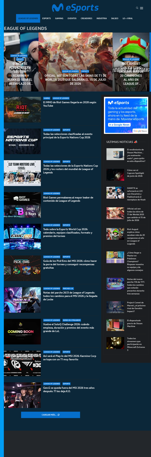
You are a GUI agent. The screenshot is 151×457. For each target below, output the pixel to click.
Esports (46, 18)
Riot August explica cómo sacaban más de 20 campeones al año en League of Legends (131, 74)
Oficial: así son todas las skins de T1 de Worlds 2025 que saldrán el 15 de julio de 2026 (75, 79)
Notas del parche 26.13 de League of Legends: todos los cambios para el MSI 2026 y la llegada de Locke (70, 296)
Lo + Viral (128, 18)
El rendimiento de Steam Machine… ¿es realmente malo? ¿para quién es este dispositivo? (136, 155)
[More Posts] (50, 415)
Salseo (114, 18)
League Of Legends (28, 18)
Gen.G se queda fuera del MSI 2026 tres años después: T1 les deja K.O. (69, 389)
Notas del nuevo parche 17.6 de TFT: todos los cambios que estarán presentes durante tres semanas (136, 286)
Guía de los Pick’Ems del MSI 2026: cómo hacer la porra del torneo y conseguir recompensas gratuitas (70, 265)
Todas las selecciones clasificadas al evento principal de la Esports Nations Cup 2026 (67, 135)
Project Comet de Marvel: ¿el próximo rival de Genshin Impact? (136, 307)
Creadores (86, 18)
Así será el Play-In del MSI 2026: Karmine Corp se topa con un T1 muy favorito (69, 357)
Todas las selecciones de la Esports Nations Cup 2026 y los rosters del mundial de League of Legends (70, 169)
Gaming (59, 18)
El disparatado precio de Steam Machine (134, 323)
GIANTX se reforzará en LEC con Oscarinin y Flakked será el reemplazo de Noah (20, 74)
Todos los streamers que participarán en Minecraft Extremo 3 (136, 344)
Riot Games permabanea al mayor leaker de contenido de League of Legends (68, 199)
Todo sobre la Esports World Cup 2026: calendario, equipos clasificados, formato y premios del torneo (67, 232)
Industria (102, 18)
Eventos (72, 18)
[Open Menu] (141, 8)
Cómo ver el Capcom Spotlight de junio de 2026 (135, 173)
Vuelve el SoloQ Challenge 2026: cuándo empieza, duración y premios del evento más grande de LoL (68, 328)
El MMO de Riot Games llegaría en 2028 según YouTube (69, 104)
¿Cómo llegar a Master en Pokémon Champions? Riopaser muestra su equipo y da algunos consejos (135, 261)
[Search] (137, 8)
